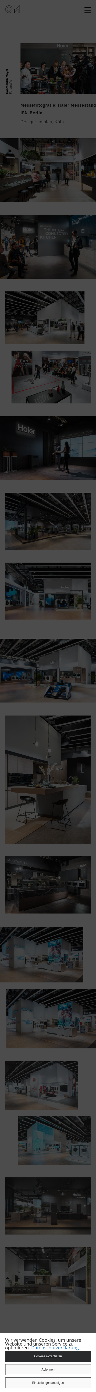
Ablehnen (48, 1369)
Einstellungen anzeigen (48, 1383)
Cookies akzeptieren (48, 1356)
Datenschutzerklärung (55, 1348)
